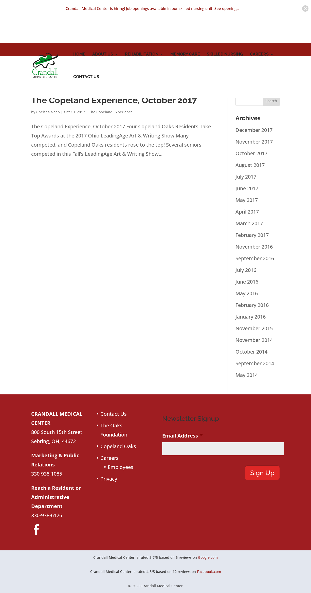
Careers (259, 38)
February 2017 (252, 235)
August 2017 (250, 165)
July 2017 (245, 176)
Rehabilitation (141, 38)
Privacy (108, 478)
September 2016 (254, 258)
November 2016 (254, 246)
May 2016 (246, 293)
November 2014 (254, 340)
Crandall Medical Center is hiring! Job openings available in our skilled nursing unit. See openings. (152, 8)
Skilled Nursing (225, 38)
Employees (120, 467)
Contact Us (86, 60)
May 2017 (246, 200)
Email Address (182, 435)
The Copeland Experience (111, 112)
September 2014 (254, 363)
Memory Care (185, 38)
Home (79, 38)
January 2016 (250, 316)
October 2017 (251, 153)
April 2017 (247, 211)
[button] (305, 8)
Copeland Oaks (118, 446)
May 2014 (246, 375)
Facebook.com (209, 571)
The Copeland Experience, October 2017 (114, 100)
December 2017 (253, 130)
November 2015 (254, 328)
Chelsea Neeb (48, 112)
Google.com (208, 557)
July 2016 (245, 270)
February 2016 (252, 305)
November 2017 (254, 141)
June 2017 (246, 188)
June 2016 (246, 281)
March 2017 (249, 223)
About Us (102, 38)
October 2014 (251, 351)
